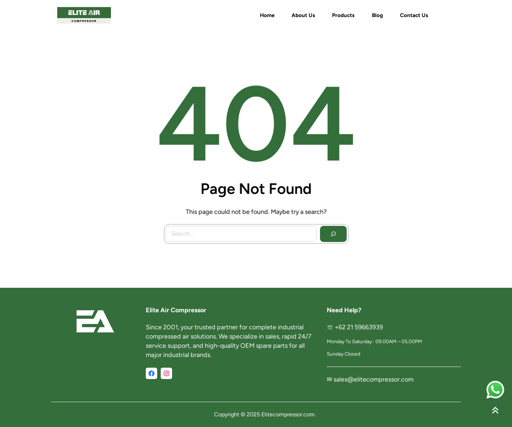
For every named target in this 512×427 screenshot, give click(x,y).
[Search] (331, 232)
